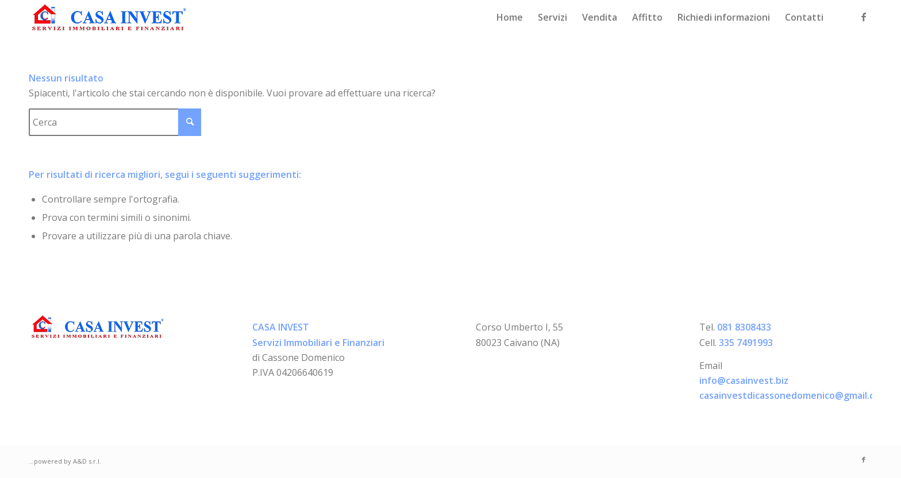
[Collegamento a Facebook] (863, 16)
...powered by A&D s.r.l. (65, 461)
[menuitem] (509, 17)
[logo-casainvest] (109, 17)
